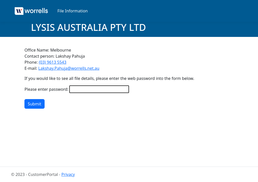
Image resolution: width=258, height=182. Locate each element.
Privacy (68, 174)
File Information (72, 11)
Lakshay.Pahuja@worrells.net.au (68, 68)
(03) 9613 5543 (52, 62)
